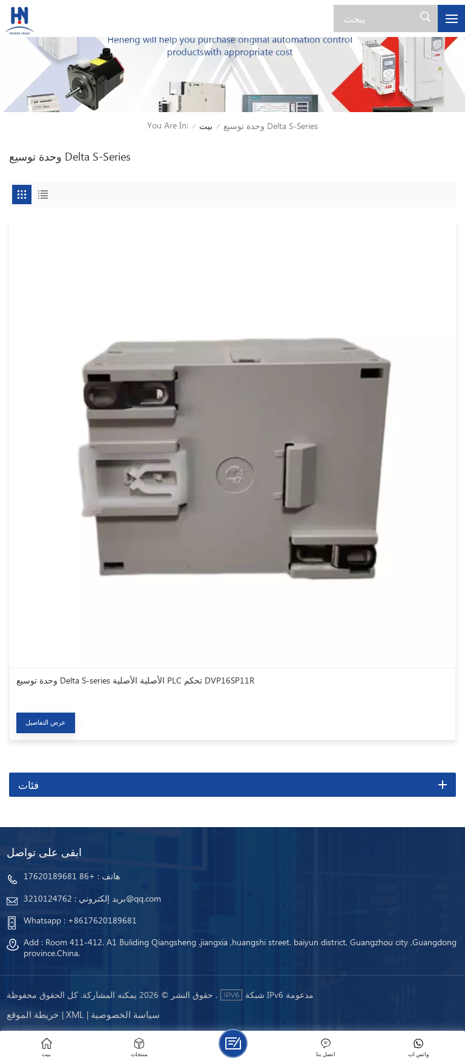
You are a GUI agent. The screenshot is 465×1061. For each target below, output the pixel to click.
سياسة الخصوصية (125, 1014)
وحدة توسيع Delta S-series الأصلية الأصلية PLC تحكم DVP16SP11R (135, 680)
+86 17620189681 (59, 876)
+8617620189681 (102, 920)
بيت (206, 125)
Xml (75, 1014)
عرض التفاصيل (45, 722)
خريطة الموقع (33, 1014)
